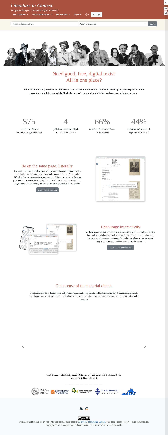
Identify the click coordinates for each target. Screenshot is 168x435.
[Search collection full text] (44, 23)
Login (96, 14)
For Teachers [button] (62, 14)
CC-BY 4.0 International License (91, 422)
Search (153, 24)
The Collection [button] (20, 14)
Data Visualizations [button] (41, 14)
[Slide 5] (86, 383)
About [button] (77, 14)
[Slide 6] (91, 383)
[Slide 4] (82, 383)
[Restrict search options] (113, 23)
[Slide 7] (96, 383)
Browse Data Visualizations (120, 248)
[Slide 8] (101, 383)
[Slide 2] (72, 383)
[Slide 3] (77, 383)
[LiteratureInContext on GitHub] (81, 408)
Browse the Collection (47, 190)
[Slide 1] (67, 383)
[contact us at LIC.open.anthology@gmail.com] (86, 408)
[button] (87, 14)
